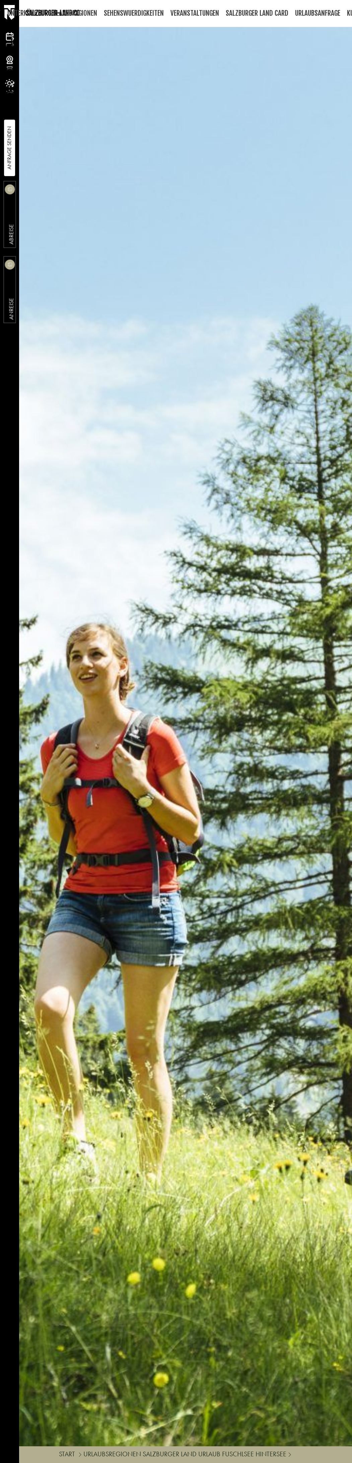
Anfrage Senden (9, 147)
